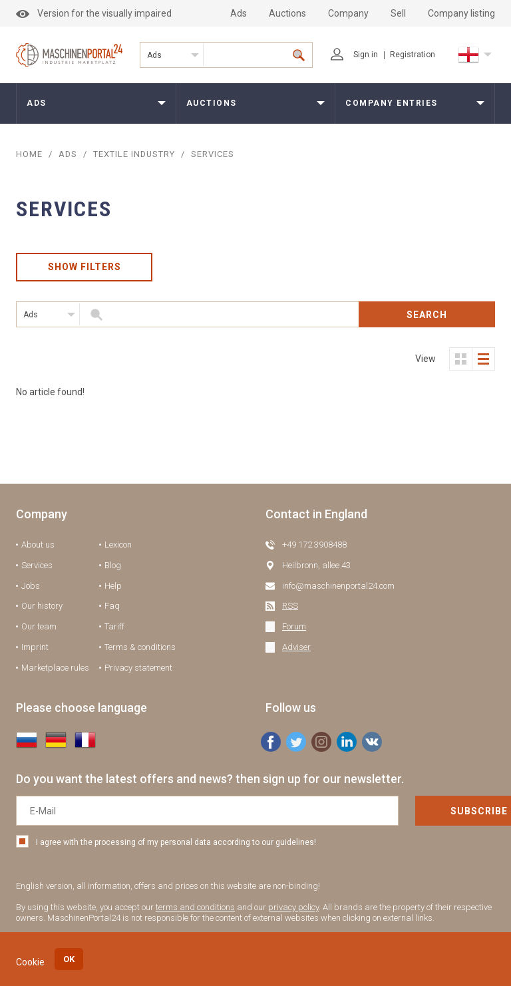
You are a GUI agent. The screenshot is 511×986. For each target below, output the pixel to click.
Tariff (114, 627)
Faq (112, 606)
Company (348, 13)
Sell (398, 13)
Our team (39, 627)
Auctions (287, 13)
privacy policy (293, 908)
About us (38, 545)
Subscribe (430, 811)
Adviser (296, 648)
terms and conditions (195, 908)
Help (113, 586)
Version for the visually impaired (94, 13)
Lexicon (118, 545)
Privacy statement (138, 668)
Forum (294, 627)
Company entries (391, 103)
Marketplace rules (55, 668)
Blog (112, 566)
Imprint (35, 648)
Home (29, 154)
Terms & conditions (140, 648)
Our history (42, 606)
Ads (238, 13)
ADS (68, 154)
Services (37, 566)
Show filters (84, 267)
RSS (290, 606)
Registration (412, 54)
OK (69, 959)
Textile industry (135, 154)
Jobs (30, 586)
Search (427, 314)
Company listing (461, 13)
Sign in (354, 54)
